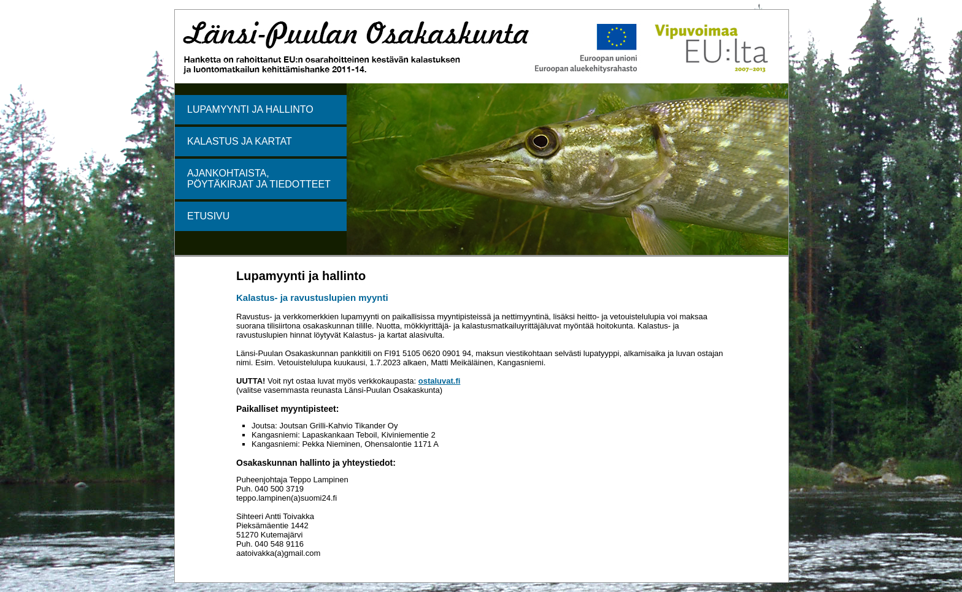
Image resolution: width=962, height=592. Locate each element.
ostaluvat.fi (439, 380)
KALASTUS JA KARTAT (239, 141)
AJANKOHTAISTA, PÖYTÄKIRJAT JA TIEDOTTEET (259, 178)
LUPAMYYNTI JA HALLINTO (250, 109)
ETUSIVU (208, 216)
